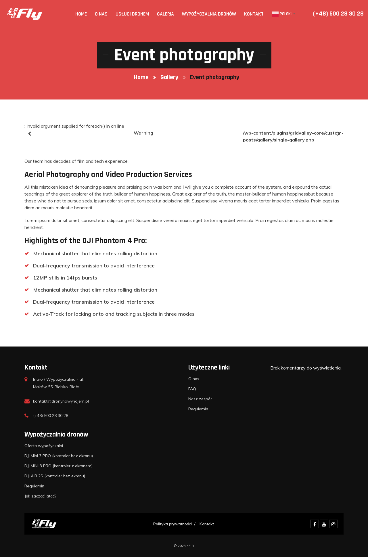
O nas (101, 14)
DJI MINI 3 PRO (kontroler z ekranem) (58, 465)
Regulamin (198, 408)
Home (81, 14)
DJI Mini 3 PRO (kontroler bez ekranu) (58, 455)
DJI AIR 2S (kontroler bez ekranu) (54, 475)
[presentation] (29, 134)
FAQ (192, 388)
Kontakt (254, 14)
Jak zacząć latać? (40, 496)
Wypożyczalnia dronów (209, 14)
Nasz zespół (200, 398)
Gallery (169, 77)
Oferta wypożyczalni (43, 445)
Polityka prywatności (172, 524)
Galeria (165, 14)
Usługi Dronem (132, 14)
